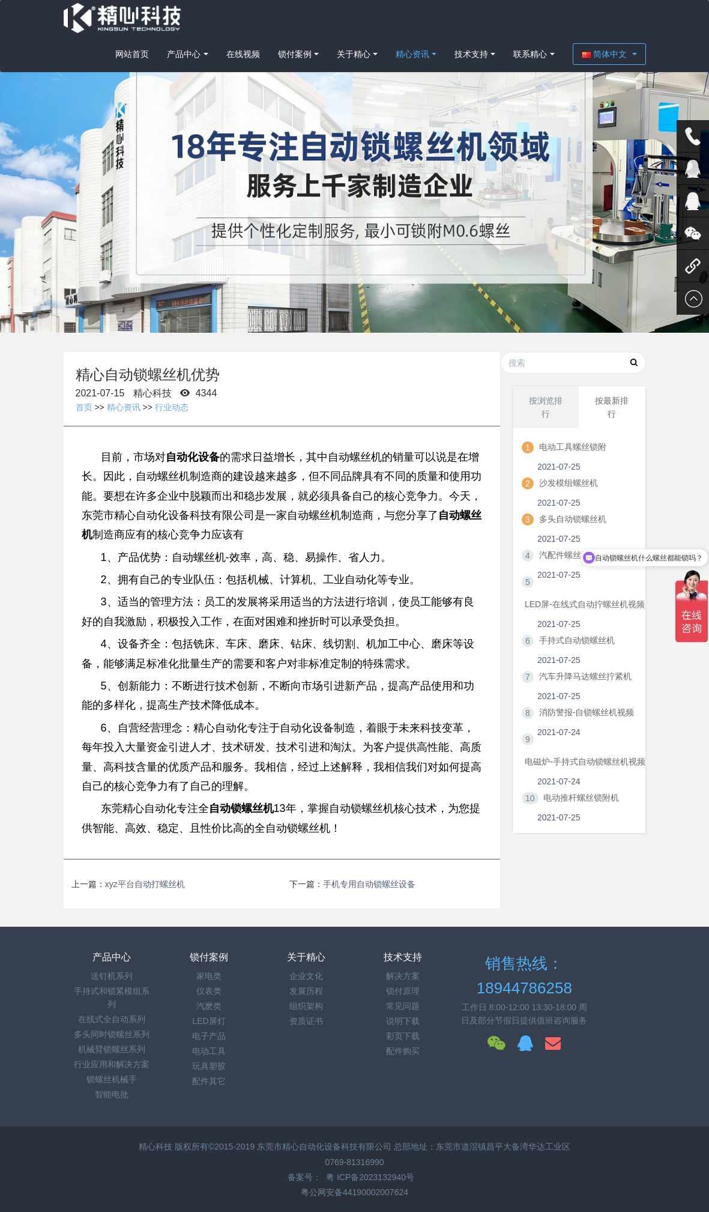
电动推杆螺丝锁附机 (581, 797)
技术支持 (471, 54)
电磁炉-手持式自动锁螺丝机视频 (585, 761)
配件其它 (209, 1081)
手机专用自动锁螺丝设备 (369, 884)
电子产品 (209, 1036)
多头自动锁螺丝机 (572, 519)
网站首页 (132, 54)
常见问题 (403, 1006)
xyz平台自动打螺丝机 (145, 884)
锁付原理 (403, 991)
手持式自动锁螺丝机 (577, 640)
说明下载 (403, 1021)
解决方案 (403, 976)
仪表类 (209, 991)
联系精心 (530, 54)
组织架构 (306, 1006)
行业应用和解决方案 (111, 1064)
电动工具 (209, 1051)
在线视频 (243, 54)
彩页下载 (403, 1036)
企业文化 (306, 976)
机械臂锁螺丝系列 (111, 1049)
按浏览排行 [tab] (546, 407)
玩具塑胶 (209, 1066)
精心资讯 (412, 54)
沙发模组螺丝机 (568, 483)
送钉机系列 (112, 976)
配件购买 (403, 1051)
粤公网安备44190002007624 (354, 1192)
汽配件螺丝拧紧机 (572, 555)
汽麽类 (209, 1006)
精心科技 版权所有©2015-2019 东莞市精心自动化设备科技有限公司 (266, 1146)
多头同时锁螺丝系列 (111, 1034)
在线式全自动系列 (111, 1019)
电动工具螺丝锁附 (572, 447)
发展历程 (306, 991)
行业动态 (172, 407)
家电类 (209, 976)
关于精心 (353, 54)
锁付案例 (295, 54)
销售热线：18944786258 (524, 975)
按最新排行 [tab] (612, 407)
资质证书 (306, 1021)
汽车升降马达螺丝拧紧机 (585, 676)
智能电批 (111, 1094)
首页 (84, 407)
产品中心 (184, 54)
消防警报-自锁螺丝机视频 (587, 712)
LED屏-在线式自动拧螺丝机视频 (585, 604)
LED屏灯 (208, 1021)
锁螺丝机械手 (111, 1079)
